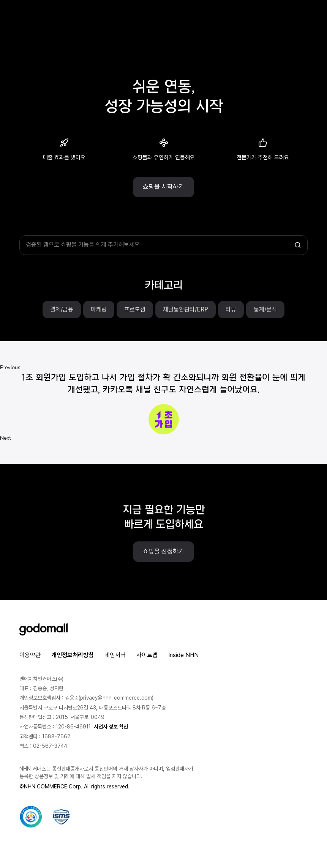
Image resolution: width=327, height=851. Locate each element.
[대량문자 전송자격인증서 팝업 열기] (30, 816)
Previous (10, 367)
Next (5, 438)
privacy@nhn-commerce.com (116, 698)
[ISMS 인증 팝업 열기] (61, 816)
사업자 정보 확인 (111, 727)
